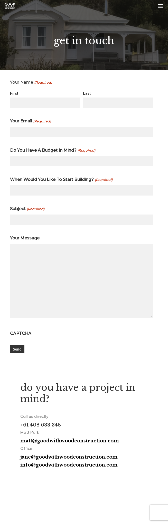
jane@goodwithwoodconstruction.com (69, 457)
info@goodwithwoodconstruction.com (69, 465)
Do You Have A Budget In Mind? (52, 150)
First (14, 93)
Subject (27, 209)
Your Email (30, 121)
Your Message (25, 238)
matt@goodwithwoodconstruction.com (69, 441)
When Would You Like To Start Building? (61, 180)
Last (87, 93)
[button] (160, 6)
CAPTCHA (20, 333)
